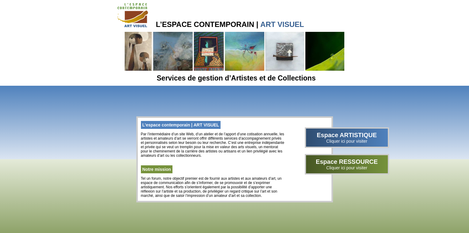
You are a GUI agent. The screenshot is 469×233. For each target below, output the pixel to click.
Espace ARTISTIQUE (347, 138)
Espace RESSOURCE (347, 164)
